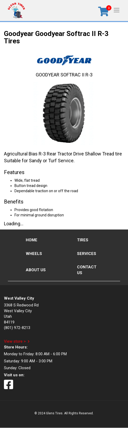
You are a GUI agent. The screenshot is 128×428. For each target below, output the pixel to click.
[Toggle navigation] (116, 10)
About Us (36, 270)
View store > (15, 341)
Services (86, 253)
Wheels (34, 253)
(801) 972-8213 (17, 327)
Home (31, 240)
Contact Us (86, 270)
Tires (82, 240)
